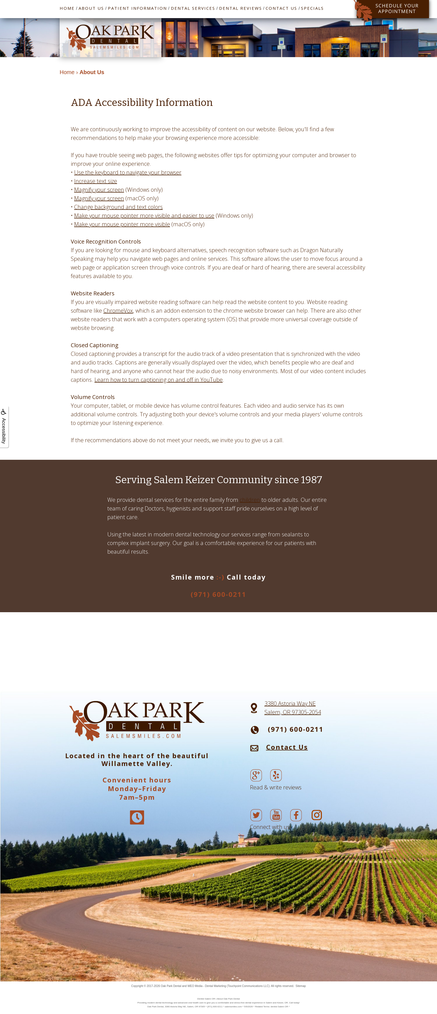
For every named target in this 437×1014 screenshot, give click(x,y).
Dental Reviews (240, 8)
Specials (312, 8)
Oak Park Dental (171, 986)
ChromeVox (118, 310)
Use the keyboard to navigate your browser (127, 172)
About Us (91, 8)
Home (67, 8)
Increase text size (95, 181)
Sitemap (301, 986)
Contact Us (281, 8)
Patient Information (137, 8)
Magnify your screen (99, 189)
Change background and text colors (118, 207)
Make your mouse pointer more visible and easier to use (144, 215)
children (250, 500)
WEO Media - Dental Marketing (207, 986)
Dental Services (193, 8)
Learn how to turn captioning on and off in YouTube (158, 379)
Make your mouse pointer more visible (122, 224)
